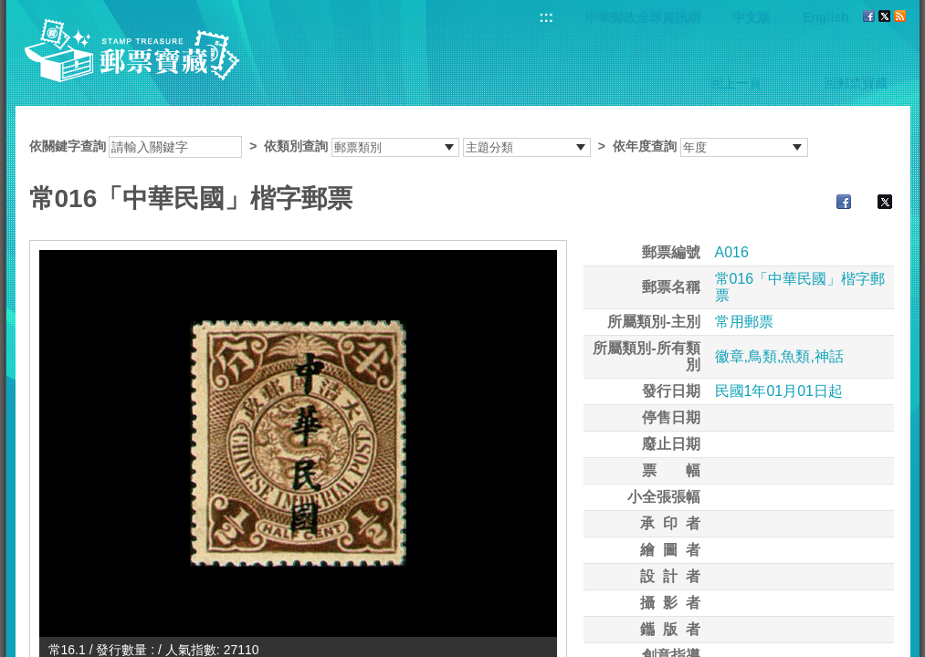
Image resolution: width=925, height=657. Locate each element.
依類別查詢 (296, 146)
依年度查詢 (645, 146)
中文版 (751, 17)
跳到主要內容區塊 (9, 9)
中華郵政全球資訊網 (642, 17)
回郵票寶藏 (856, 83)
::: (546, 17)
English (826, 17)
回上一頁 (736, 83)
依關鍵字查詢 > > (418, 146)
